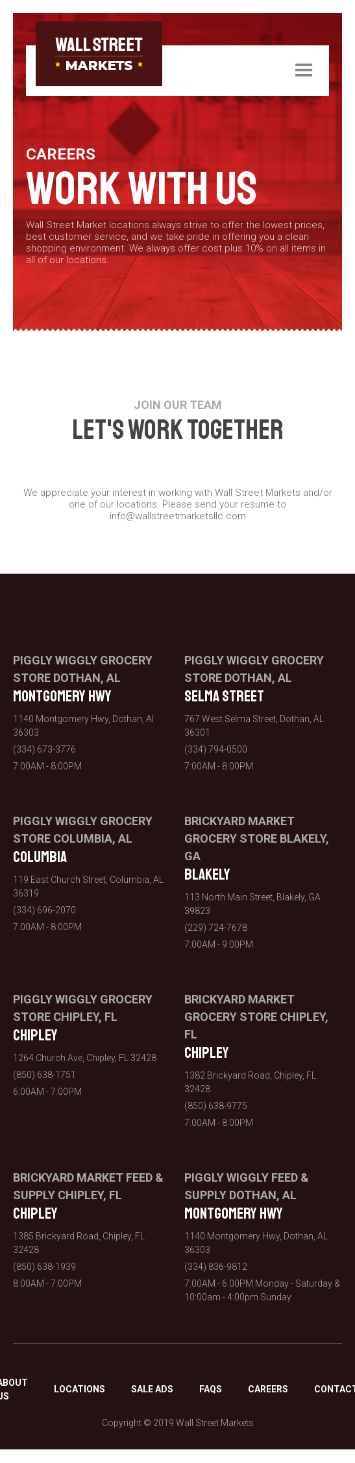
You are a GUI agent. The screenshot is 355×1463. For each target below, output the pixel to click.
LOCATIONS (79, 1389)
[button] (303, 70)
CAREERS (268, 1389)
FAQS (210, 1389)
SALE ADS (152, 1389)
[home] (99, 53)
